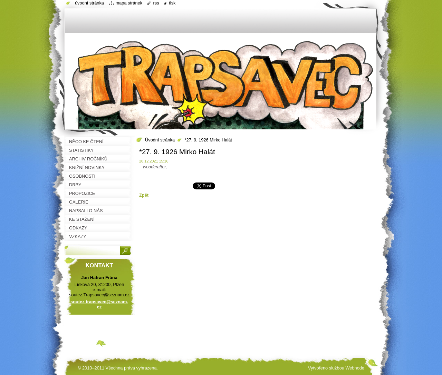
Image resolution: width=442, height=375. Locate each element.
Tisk (172, 3)
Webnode (354, 368)
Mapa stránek (129, 3)
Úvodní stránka (160, 139)
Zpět (143, 195)
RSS (156, 3)
